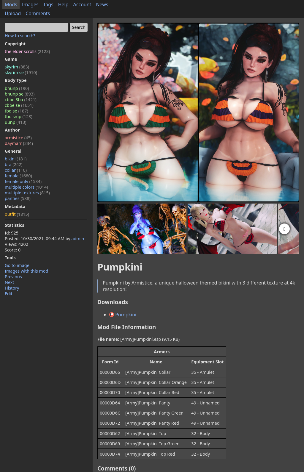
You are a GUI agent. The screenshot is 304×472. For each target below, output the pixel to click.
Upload (13, 13)
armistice (18, 137)
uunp (15, 122)
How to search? (20, 35)
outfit (17, 214)
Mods (11, 4)
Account (82, 4)
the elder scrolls (27, 51)
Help (63, 4)
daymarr (19, 143)
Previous (13, 276)
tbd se (16, 111)
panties (18, 198)
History (12, 288)
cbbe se (19, 105)
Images (30, 4)
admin (77, 238)
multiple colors (26, 187)
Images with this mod (26, 271)
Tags (48, 4)
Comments (38, 13)
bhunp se (19, 94)
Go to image (17, 265)
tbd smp (18, 116)
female (18, 176)
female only (23, 181)
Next (9, 282)
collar (16, 170)
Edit (8, 293)
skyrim (17, 67)
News (102, 4)
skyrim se (21, 72)
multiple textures (27, 193)
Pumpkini (122, 314)
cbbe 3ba (21, 99)
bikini (16, 159)
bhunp (17, 88)
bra (14, 164)
